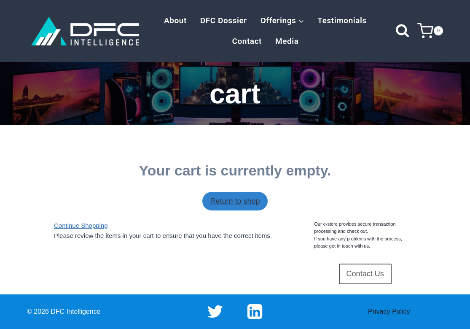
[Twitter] (215, 311)
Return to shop (235, 201)
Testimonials (342, 20)
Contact (247, 41)
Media (287, 41)
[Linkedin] (255, 311)
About (175, 20)
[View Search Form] (402, 31)
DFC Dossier (223, 20)
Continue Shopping (81, 225)
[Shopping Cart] (430, 31)
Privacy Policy (389, 311)
